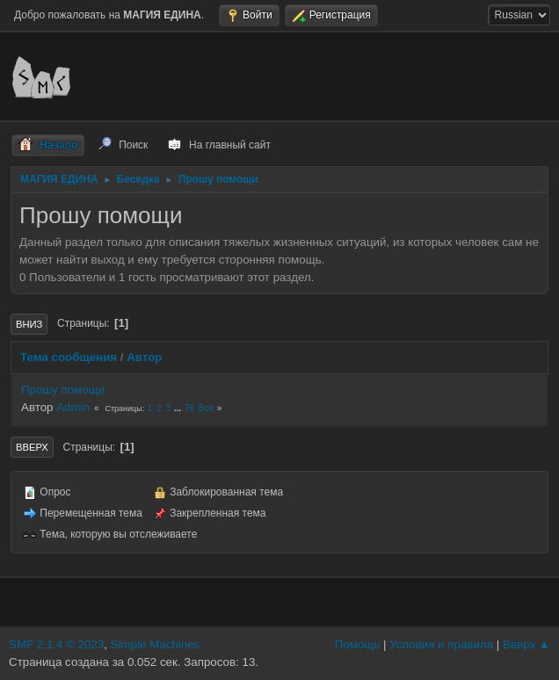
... (179, 408)
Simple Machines (155, 644)
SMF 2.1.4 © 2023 (56, 644)
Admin (73, 407)
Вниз (29, 324)
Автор (144, 357)
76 (189, 408)
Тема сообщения (68, 357)
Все (206, 408)
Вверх (32, 447)
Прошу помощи (63, 389)
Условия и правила (441, 644)
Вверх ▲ (526, 644)
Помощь (357, 644)
